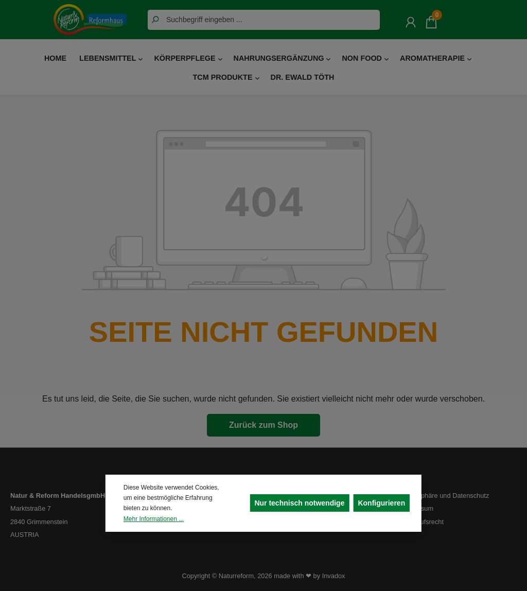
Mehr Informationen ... (154, 519)
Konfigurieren (381, 503)
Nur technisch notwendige (299, 503)
